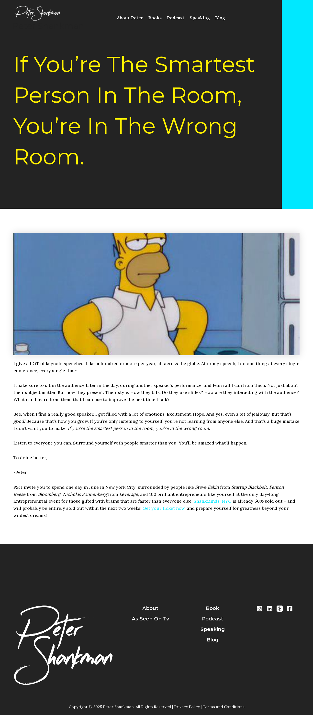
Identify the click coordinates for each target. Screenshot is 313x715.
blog (212, 640)
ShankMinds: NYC (212, 501)
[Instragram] (259, 608)
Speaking (200, 18)
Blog (220, 18)
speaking (213, 629)
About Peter (130, 18)
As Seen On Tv (150, 619)
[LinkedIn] (269, 608)
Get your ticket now (164, 508)
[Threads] (279, 608)
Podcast (175, 18)
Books (155, 18)
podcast (212, 619)
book (212, 608)
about (150, 608)
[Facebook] (289, 608)
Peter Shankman (48, 26)
